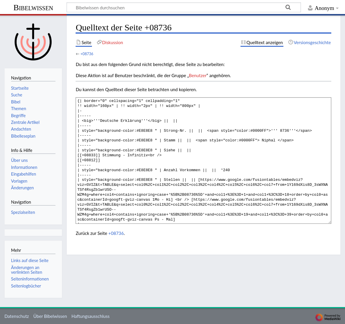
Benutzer (197, 75)
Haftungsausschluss (91, 316)
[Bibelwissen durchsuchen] (184, 7)
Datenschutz (16, 316)
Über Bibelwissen (50, 316)
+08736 (86, 53)
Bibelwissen (33, 7)
